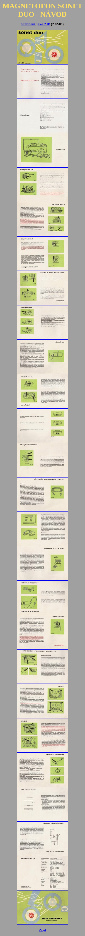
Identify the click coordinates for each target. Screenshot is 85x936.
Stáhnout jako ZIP (35, 24)
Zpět (42, 930)
